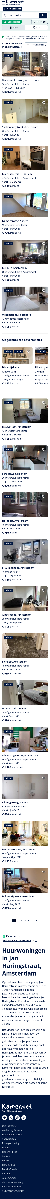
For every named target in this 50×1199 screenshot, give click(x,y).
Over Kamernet (9, 1125)
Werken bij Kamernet (12, 1130)
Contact (6, 1156)
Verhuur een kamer (12, 1186)
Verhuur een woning (12, 1182)
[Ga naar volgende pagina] (40, 920)
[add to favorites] (44, 56)
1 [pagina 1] (13, 920)
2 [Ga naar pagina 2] (17, 920)
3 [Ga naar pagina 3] (21, 920)
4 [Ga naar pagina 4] (25, 920)
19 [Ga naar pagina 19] (36, 920)
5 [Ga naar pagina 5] (28, 920)
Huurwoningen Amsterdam (17, 940)
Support (6, 1160)
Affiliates (6, 1173)
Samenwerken (9, 1177)
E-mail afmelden (10, 1169)
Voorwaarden (9, 1138)
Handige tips (8, 1164)
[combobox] (19, 15)
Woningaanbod (12, 8)
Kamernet (10, 936)
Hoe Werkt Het (9, 1151)
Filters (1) (39, 21)
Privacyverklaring (10, 1143)
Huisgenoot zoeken (12, 1134)
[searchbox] (23, 15)
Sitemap (6, 1147)
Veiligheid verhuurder (13, 1190)
